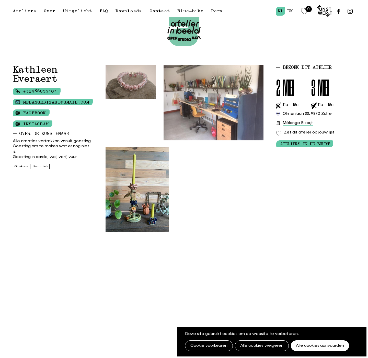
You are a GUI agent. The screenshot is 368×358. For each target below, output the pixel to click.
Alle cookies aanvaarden (320, 346)
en (290, 11)
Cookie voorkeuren (208, 346)
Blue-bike (190, 11)
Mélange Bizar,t (298, 123)
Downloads (129, 11)
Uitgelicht (77, 11)
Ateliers (24, 11)
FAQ (103, 11)
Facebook (34, 113)
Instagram (36, 124)
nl (280, 11)
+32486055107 (40, 91)
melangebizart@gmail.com (56, 102)
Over (49, 11)
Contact (160, 11)
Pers (217, 11)
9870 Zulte (307, 114)
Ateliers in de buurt (304, 144)
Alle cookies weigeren (261, 346)
